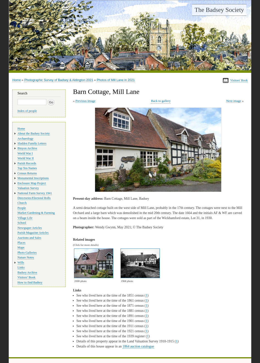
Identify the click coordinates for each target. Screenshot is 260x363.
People (21, 208)
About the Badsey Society (33, 133)
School (21, 222)
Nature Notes (25, 257)
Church (22, 203)
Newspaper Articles (29, 228)
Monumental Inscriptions (33, 178)
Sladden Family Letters (31, 143)
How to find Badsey (29, 282)
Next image (233, 101)
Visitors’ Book (26, 277)
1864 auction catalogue (138, 346)
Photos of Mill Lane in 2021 (116, 80)
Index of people (27, 111)
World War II (25, 158)
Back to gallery (161, 101)
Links (20, 267)
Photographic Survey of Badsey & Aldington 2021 (58, 80)
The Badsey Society (219, 9)
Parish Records (26, 163)
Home (16, 80)
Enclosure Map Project (31, 183)
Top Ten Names (27, 168)
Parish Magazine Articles (33, 232)
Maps (20, 247)
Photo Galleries (27, 252)
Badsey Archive (27, 272)
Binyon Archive (27, 148)
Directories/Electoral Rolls (34, 198)
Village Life (24, 218)
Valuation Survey (28, 188)
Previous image (85, 101)
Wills (20, 262)
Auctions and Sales (29, 237)
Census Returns (27, 173)
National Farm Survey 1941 (34, 193)
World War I (25, 153)
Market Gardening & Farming (36, 212)
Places (21, 242)
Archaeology (25, 138)
